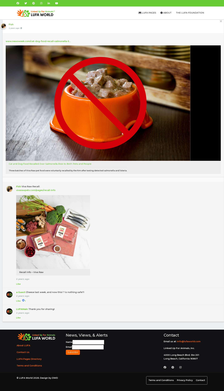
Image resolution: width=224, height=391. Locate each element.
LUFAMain (22, 309)
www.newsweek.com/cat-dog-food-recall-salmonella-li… (38, 41)
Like (18, 284)
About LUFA (23, 345)
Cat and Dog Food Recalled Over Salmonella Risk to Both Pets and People (50, 163)
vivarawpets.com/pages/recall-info (36, 190)
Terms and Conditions (29, 365)
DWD (55, 378)
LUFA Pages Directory (29, 359)
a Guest (20, 292)
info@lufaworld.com (188, 341)
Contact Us (23, 352)
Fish (11, 24)
